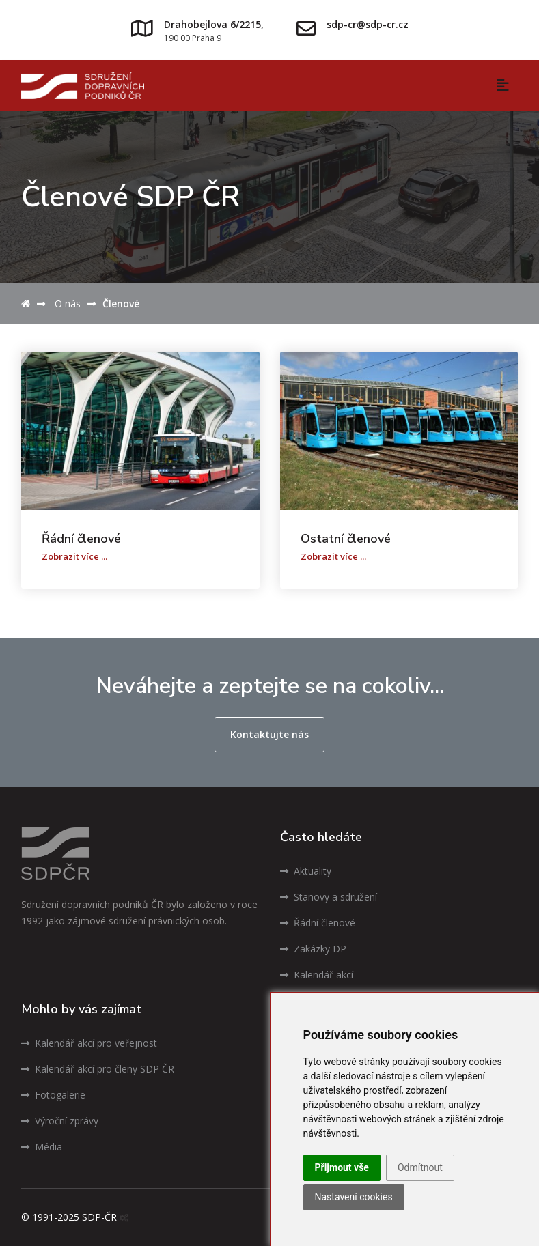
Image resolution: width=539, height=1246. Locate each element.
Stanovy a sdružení (328, 896)
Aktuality (305, 870)
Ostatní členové (346, 538)
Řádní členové (81, 538)
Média (41, 1146)
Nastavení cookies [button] (354, 1196)
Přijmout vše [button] (342, 1167)
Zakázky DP (313, 948)
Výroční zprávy (59, 1120)
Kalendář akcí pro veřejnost (89, 1042)
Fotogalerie (53, 1094)
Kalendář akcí (316, 974)
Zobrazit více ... (74, 556)
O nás (68, 303)
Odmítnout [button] (420, 1167)
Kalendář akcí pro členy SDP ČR (97, 1068)
